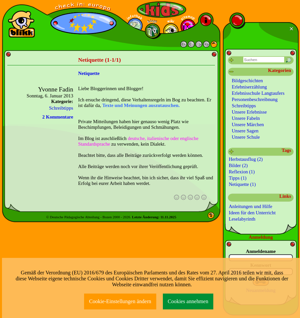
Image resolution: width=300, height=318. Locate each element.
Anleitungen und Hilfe (250, 206)
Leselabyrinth (242, 219)
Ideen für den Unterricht (252, 212)
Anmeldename (261, 251)
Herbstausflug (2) (246, 159)
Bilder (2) (238, 165)
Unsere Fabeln (246, 118)
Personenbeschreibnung (255, 99)
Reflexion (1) (242, 171)
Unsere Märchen (248, 124)
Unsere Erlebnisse (249, 112)
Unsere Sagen (245, 130)
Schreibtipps (61, 108)
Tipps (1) (238, 178)
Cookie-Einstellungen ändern (120, 301)
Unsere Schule (246, 137)
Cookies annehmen (188, 301)
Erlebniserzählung (249, 86)
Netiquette (89, 73)
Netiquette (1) (242, 184)
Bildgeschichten (247, 80)
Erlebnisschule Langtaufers (258, 93)
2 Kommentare (57, 117)
